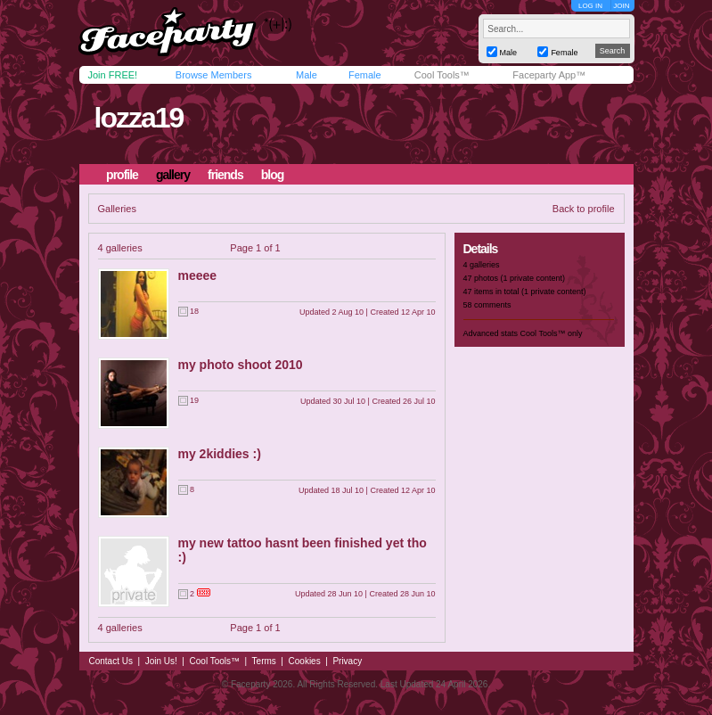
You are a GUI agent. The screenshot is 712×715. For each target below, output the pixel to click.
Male (306, 75)
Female (364, 75)
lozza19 (138, 118)
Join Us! (161, 661)
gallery (173, 175)
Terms (264, 661)
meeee (197, 275)
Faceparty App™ (548, 75)
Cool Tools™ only (551, 333)
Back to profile (583, 208)
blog (272, 175)
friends (225, 175)
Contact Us (111, 661)
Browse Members (214, 75)
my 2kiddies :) (219, 454)
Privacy (347, 661)
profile (122, 175)
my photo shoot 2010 (240, 365)
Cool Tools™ (442, 75)
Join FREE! (113, 75)
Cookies (305, 661)
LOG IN (590, 6)
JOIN (621, 6)
